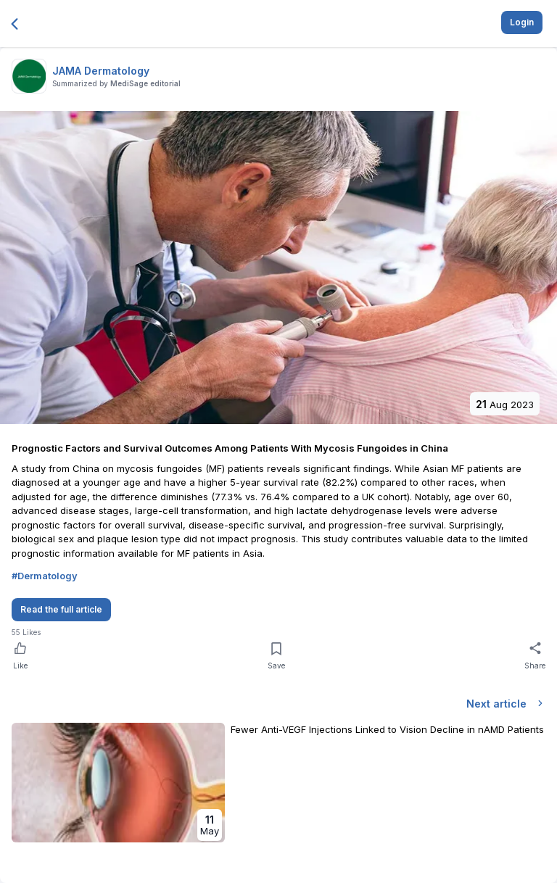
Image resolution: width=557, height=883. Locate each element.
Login (522, 22)
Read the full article (61, 609)
